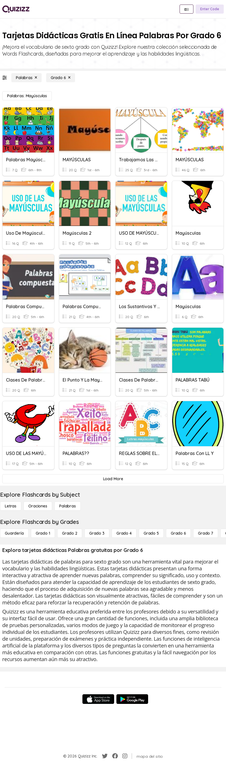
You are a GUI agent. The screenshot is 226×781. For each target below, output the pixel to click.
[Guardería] (14, 533)
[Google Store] (132, 699)
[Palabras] (26, 77)
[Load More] (113, 478)
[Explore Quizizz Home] (15, 9)
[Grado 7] (205, 533)
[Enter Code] (210, 9)
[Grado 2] (69, 533)
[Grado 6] (60, 77)
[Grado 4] (124, 533)
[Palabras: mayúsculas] (27, 95)
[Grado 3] (96, 533)
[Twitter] (105, 756)
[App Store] (98, 699)
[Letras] (10, 506)
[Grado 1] (43, 533)
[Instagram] (124, 756)
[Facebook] (115, 756)
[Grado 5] (151, 533)
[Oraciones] (38, 506)
